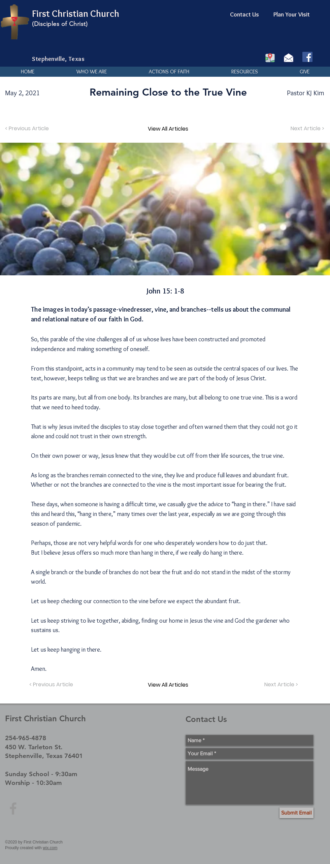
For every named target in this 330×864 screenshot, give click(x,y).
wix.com (50, 847)
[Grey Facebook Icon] (13, 808)
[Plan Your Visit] (291, 15)
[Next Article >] (306, 128)
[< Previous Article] (28, 128)
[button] (91, 72)
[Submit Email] (296, 812)
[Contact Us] (244, 15)
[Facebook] (307, 57)
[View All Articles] (168, 128)
